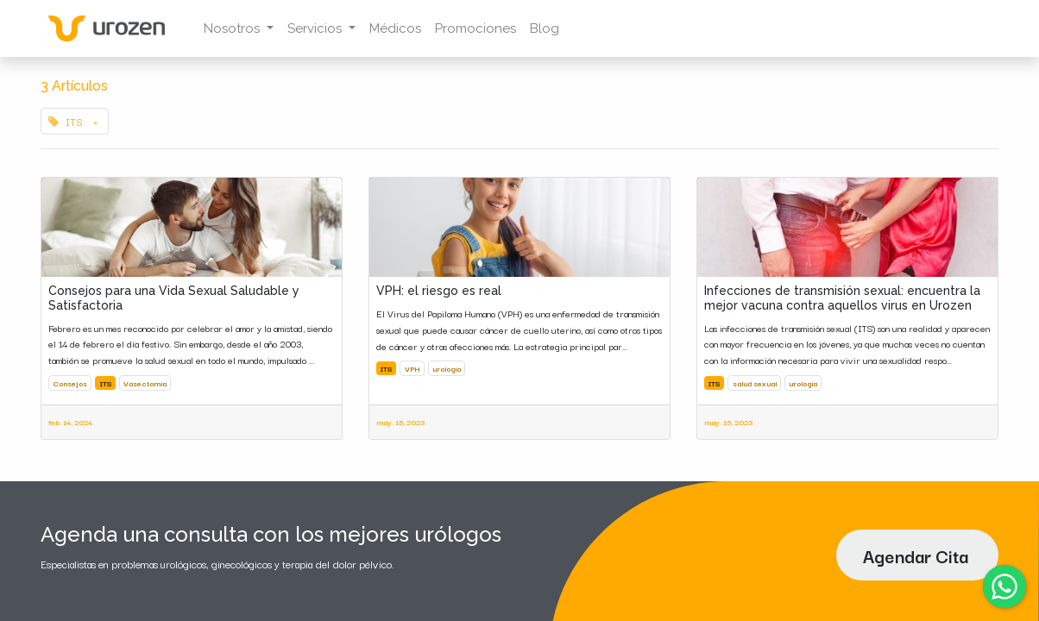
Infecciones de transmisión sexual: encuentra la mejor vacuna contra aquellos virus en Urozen (842, 298)
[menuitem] (398, 29)
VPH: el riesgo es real (438, 291)
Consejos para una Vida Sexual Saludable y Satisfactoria (173, 298)
